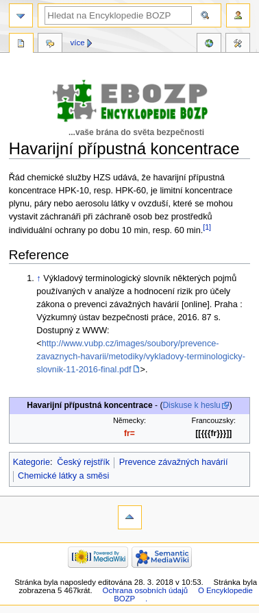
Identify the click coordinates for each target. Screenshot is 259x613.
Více (78, 42)
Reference (209, 45)
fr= (129, 433)
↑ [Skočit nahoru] (38, 278)
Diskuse (50, 45)
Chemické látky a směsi (63, 476)
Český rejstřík (83, 462)
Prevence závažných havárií (173, 462)
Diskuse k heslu (191, 405)
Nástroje (237, 45)
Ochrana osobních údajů (145, 590)
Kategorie (31, 462)
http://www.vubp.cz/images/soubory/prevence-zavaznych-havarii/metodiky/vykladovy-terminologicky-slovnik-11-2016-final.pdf (140, 356)
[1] (207, 227)
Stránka (21, 45)
